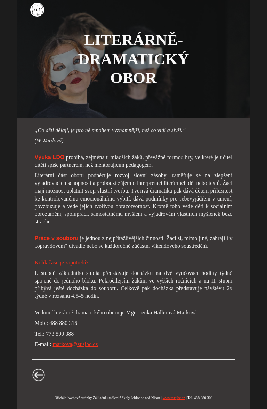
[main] (133, 59)
